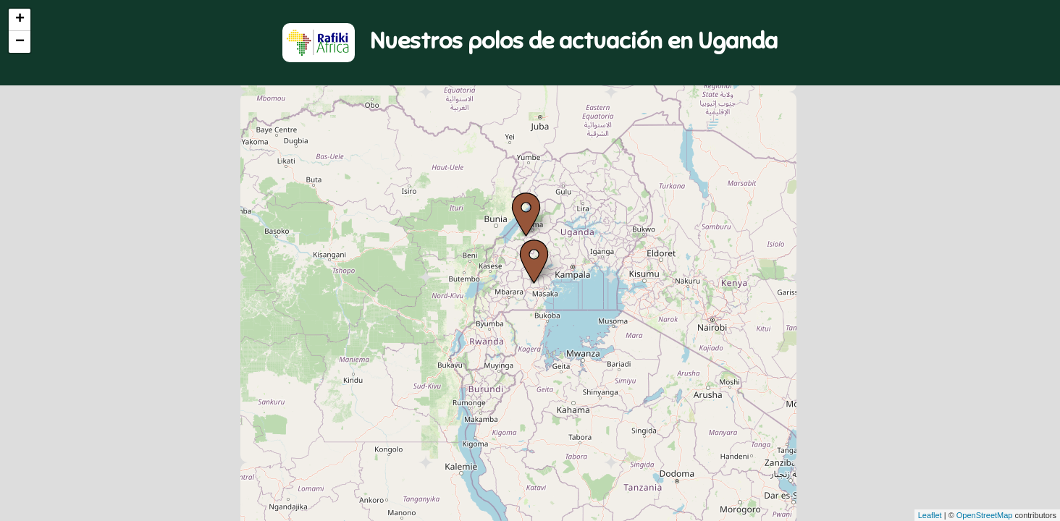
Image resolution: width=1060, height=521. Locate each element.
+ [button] (20, 19)
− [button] (20, 42)
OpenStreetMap (984, 515)
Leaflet (930, 515)
